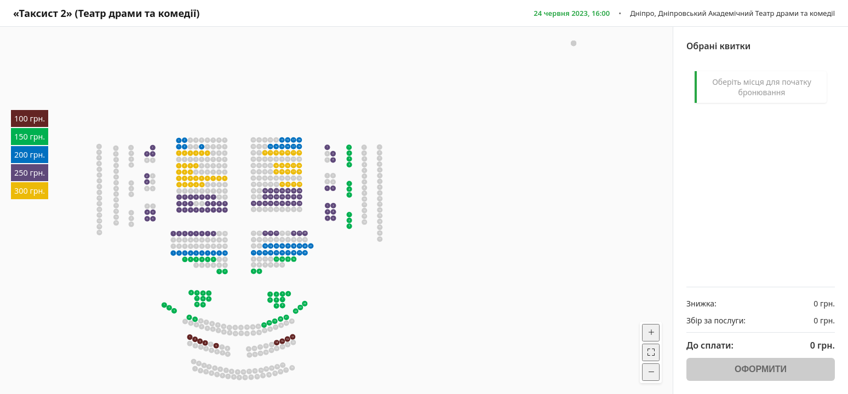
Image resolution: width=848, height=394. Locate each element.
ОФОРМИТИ (761, 369)
